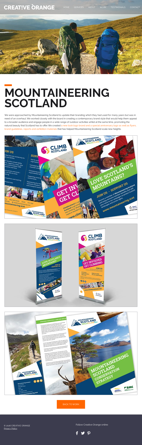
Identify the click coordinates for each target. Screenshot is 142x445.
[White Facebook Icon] (76, 433)
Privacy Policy (10, 428)
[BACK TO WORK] (71, 404)
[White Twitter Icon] (82, 433)
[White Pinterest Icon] (88, 433)
